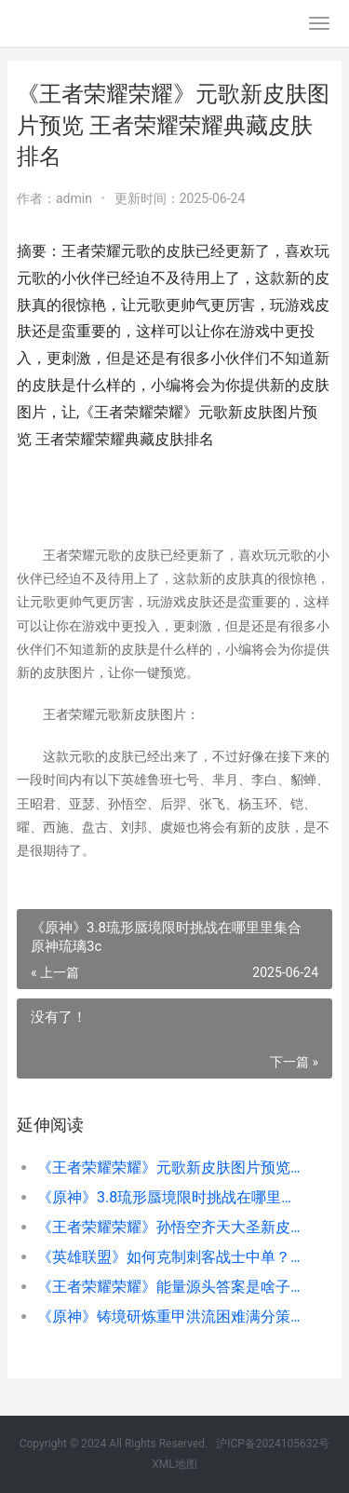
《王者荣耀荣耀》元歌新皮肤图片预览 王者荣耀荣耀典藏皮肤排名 (169, 1167)
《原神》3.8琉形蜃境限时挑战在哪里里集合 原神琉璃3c (169, 1197)
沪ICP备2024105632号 (272, 1443)
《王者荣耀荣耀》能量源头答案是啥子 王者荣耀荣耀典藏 (169, 1287)
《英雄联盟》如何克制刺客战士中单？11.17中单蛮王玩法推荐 (169, 1257)
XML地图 (174, 1464)
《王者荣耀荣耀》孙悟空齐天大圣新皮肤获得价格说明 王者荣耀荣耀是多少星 (169, 1227)
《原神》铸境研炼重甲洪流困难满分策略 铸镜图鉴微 (169, 1316)
